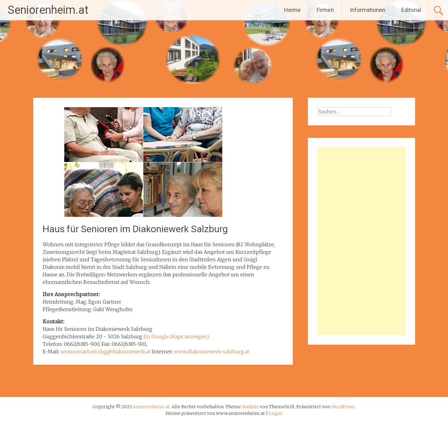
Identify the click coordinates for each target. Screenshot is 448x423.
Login (275, 413)
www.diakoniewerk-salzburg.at (211, 351)
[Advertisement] (361, 241)
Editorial (411, 10)
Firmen (325, 10)
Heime (292, 10)
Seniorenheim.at (48, 10)
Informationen (367, 10)
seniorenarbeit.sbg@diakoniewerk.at (105, 351)
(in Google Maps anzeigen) (176, 336)
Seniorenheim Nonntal (261, 381)
